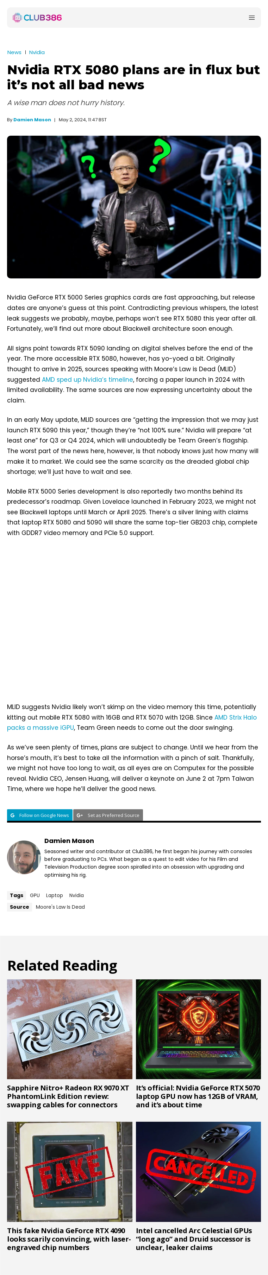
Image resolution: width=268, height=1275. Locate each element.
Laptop (54, 895)
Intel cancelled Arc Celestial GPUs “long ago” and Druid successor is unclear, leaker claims (194, 1239)
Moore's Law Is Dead (60, 906)
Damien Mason (32, 119)
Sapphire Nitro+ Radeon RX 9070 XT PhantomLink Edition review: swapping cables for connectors (68, 1096)
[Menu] (252, 17)
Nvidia (37, 52)
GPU (35, 895)
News (14, 52)
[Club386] (37, 17)
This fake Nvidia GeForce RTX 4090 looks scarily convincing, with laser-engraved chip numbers (69, 1239)
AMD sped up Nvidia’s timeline (87, 379)
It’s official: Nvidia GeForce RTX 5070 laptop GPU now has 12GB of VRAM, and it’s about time (198, 1096)
